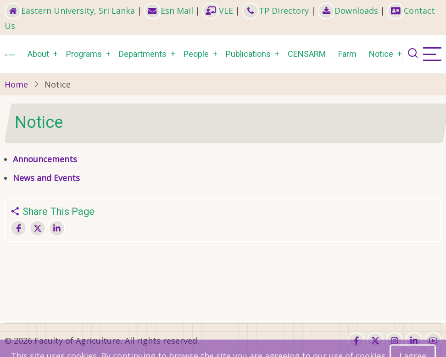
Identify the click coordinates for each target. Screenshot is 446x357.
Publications (248, 54)
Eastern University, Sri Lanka (70, 10)
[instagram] (394, 340)
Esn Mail (168, 10)
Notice (381, 54)
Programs (84, 54)
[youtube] (433, 340)
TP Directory (275, 10)
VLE (217, 10)
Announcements (46, 159)
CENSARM (307, 54)
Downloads (348, 10)
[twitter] (375, 340)
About (38, 54)
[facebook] (356, 340)
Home (16, 84)
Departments (143, 54)
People (196, 54)
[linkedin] (414, 340)
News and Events (46, 177)
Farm (347, 54)
